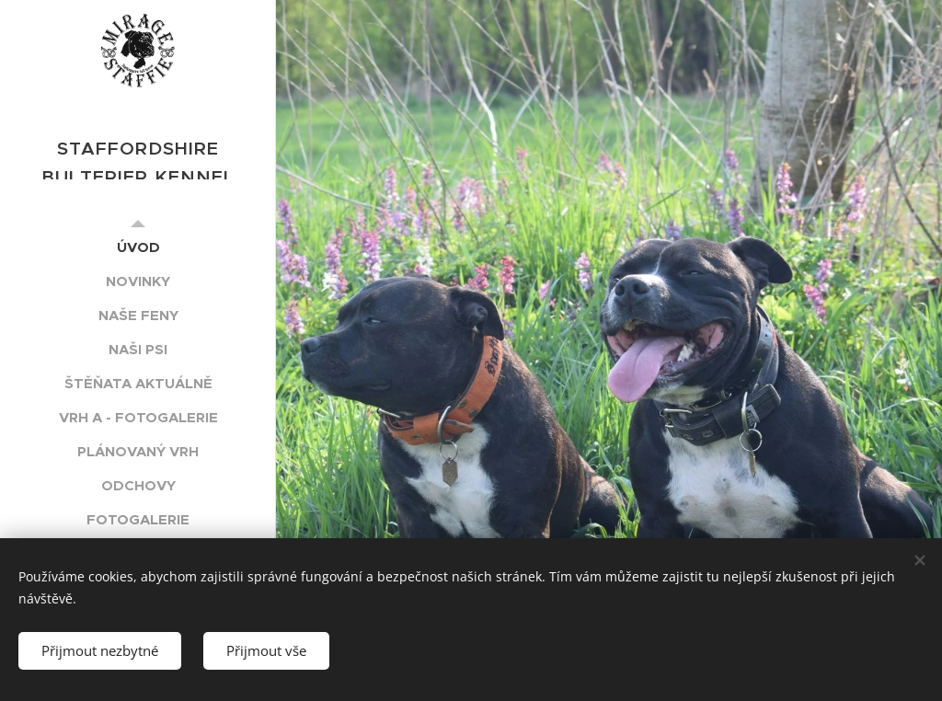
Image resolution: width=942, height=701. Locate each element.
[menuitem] (138, 247)
